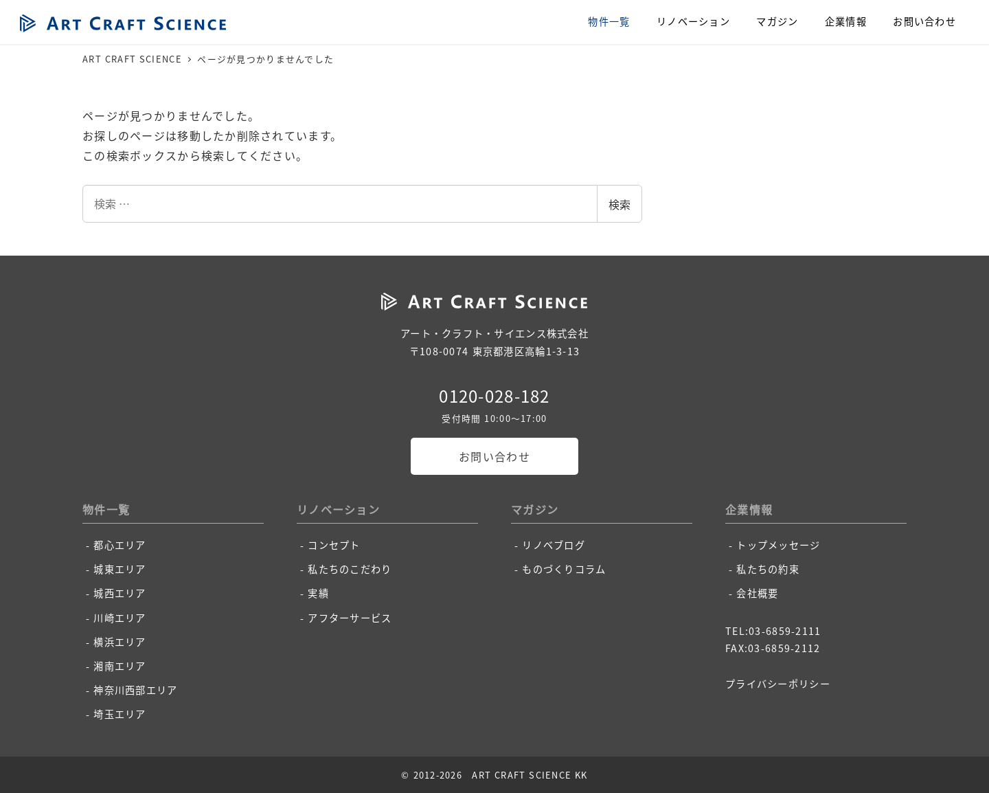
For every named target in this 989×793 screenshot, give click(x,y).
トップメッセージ (778, 545)
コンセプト (334, 545)
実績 (318, 593)
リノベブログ (553, 545)
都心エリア (119, 545)
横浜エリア (119, 642)
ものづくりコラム (564, 569)
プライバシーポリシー (777, 684)
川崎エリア (119, 618)
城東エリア (119, 569)
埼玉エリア (119, 714)
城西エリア (119, 593)
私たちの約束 (767, 569)
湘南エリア (119, 666)
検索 (619, 204)
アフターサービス (349, 618)
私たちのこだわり (349, 569)
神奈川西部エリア (135, 690)
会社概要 (757, 593)
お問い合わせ (494, 456)
